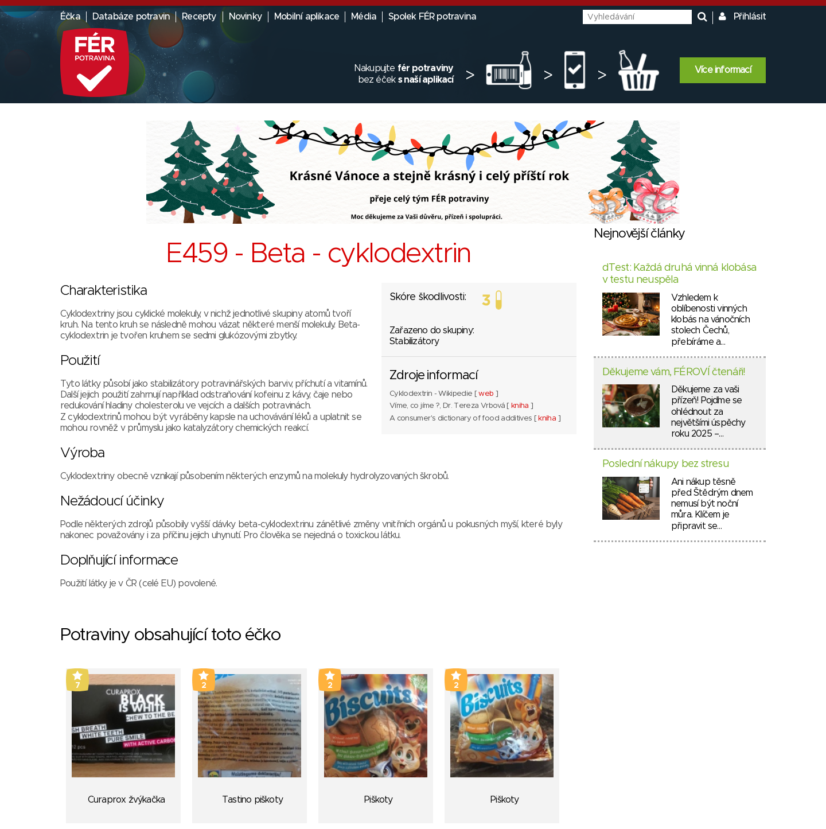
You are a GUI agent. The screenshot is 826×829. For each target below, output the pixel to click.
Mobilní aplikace (306, 16)
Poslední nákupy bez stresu (665, 464)
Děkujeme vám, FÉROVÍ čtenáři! (673, 372)
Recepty (199, 16)
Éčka (70, 16)
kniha (520, 406)
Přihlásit (750, 16)
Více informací (723, 70)
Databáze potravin (131, 16)
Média (363, 16)
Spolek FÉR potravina (432, 16)
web (485, 394)
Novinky (245, 16)
